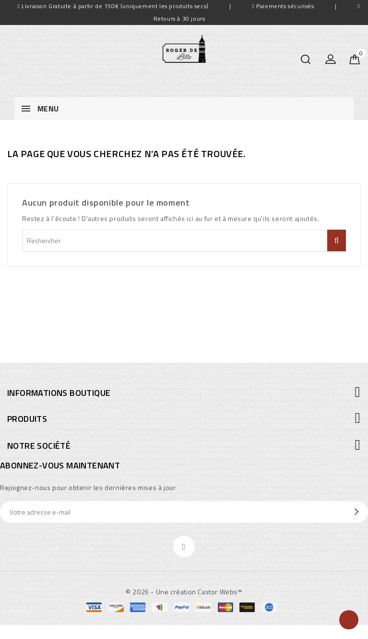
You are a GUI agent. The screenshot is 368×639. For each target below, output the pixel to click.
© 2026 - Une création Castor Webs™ (184, 592)
